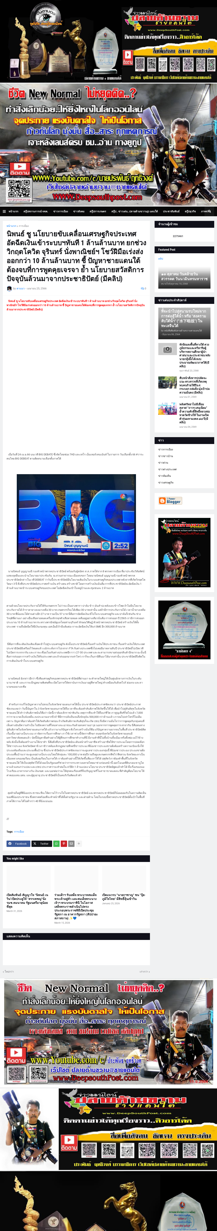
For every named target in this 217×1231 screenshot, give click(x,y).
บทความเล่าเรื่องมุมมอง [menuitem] (24, 221)
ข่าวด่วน (163, 462)
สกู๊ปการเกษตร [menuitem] (98, 211)
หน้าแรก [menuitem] (13, 211)
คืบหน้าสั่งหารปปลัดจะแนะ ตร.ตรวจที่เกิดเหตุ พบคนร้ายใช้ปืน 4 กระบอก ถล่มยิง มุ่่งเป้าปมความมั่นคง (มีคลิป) (194, 385)
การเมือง (24, 226)
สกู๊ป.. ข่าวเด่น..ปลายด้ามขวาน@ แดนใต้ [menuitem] (134, 211)
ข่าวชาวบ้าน (165, 456)
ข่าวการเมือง (165, 449)
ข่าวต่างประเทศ (167, 469)
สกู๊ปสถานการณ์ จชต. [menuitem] (35, 211)
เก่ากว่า (144, 971)
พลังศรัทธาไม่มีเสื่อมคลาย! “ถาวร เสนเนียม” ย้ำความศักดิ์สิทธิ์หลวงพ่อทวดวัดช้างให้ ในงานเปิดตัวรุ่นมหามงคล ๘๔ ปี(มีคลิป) (194, 413)
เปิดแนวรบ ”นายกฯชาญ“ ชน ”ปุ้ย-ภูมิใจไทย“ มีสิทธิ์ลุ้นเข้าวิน (123, 897)
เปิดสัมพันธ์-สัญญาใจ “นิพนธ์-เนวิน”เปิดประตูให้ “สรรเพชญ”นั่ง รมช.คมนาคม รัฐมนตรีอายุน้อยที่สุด (27, 900)
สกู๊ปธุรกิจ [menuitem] (190, 211)
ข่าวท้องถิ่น (164, 475)
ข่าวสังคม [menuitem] (78, 211)
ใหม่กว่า (9, 971)
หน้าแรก (11, 226)
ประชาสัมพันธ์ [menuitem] (171, 211)
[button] (6, 211)
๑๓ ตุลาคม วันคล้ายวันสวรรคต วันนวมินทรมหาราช (184, 276)
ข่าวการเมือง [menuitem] (60, 211)
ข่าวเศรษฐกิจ (165, 482)
